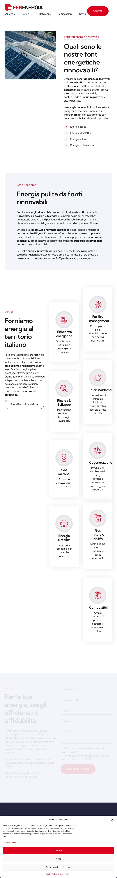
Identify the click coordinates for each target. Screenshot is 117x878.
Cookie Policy (51, 874)
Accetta (58, 850)
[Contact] (98, 11)
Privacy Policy (63, 874)
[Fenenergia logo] (24, 5)
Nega (58, 858)
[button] (112, 819)
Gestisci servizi (10, 842)
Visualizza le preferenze (58, 867)
